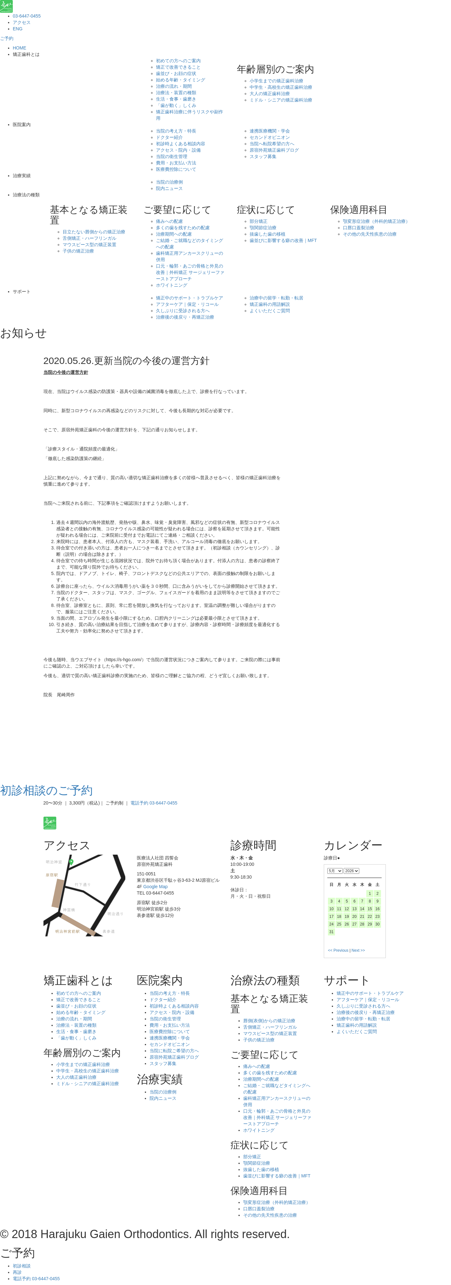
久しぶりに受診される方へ (183, 310)
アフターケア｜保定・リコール (187, 304)
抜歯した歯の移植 (267, 234)
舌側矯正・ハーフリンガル (89, 238)
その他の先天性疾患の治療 (370, 234)
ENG (17, 28)
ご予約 (6, 38)
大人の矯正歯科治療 (270, 93)
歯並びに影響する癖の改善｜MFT (283, 240)
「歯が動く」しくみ (176, 105)
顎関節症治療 (263, 227)
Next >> (358, 950)
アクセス (22, 22)
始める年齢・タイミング (180, 79)
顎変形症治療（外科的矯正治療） (376, 221)
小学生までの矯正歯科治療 (276, 80)
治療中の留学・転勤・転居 (276, 297)
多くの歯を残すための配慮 (183, 227)
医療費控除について (176, 169)
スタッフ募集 (263, 156)
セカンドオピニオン (270, 137)
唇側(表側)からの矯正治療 (269, 1020)
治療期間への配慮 (174, 234)
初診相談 (22, 1265)
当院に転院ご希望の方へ (174, 1050)
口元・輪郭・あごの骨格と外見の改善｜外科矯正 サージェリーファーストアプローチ (190, 272)
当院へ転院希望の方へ (272, 143)
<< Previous (338, 950)
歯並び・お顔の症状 (176, 73)
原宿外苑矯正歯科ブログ (274, 150)
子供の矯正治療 (78, 250)
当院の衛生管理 (171, 156)
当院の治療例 (169, 182)
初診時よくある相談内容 (180, 143)
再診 (17, 1272)
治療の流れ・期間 (174, 86)
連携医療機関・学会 (270, 130)
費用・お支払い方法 (176, 162)
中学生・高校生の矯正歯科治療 (281, 87)
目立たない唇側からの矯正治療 (94, 231)
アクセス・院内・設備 (178, 150)
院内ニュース (169, 188)
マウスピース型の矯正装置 (89, 244)
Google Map (155, 886)
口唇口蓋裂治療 (358, 227)
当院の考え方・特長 (176, 130)
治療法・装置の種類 (176, 92)
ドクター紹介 (169, 137)
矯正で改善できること (178, 67)
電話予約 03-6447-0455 (153, 802)
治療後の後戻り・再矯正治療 (185, 317)
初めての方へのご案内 (178, 60)
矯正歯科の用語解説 (270, 304)
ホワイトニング (171, 285)
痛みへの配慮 (169, 221)
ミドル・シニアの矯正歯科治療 (281, 99)
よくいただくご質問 (270, 310)
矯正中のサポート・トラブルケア (189, 297)
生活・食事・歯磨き (176, 99)
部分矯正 (259, 221)
